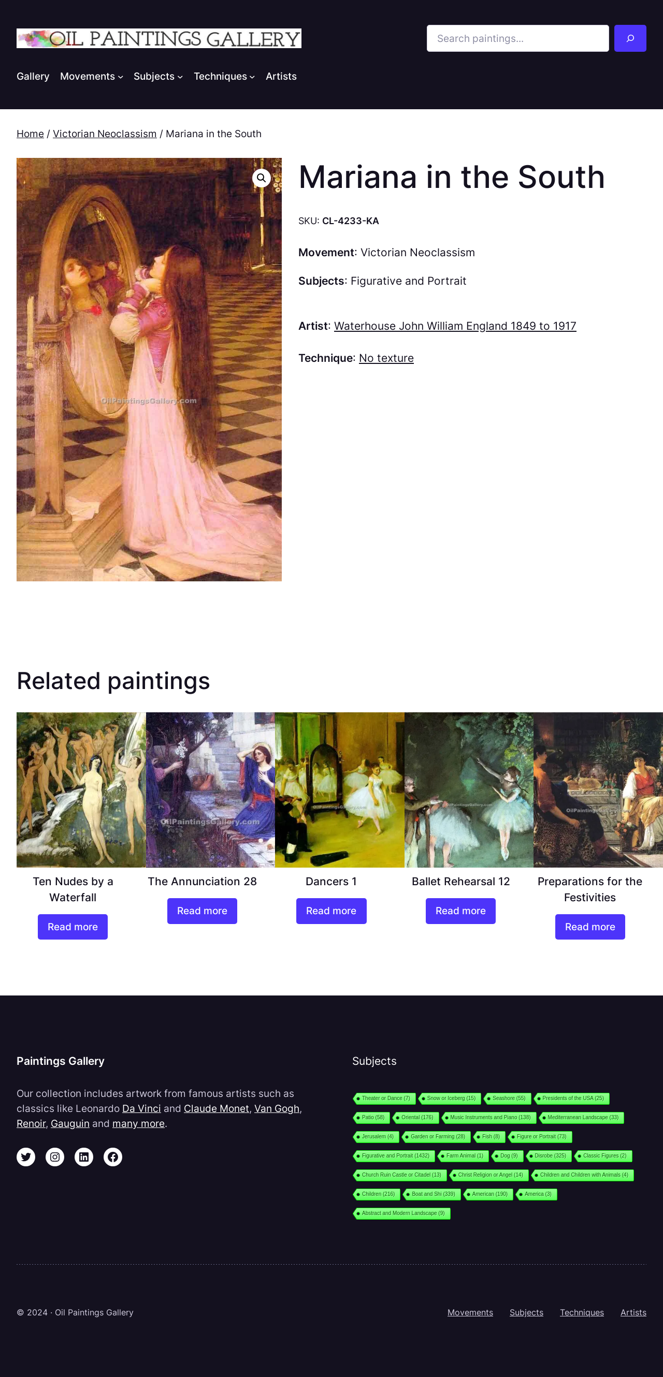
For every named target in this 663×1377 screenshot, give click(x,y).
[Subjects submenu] (180, 76)
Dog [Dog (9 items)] (508, 1156)
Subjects (526, 1312)
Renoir (31, 1123)
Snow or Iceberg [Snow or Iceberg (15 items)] (451, 1098)
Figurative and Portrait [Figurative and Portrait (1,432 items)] (395, 1156)
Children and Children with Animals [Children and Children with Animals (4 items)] (584, 1175)
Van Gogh (276, 1108)
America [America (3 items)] (538, 1194)
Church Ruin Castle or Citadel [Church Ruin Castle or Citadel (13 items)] (401, 1175)
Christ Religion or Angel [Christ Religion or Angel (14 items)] (490, 1175)
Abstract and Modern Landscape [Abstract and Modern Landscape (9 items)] (403, 1213)
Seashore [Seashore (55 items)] (509, 1098)
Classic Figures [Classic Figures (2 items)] (604, 1156)
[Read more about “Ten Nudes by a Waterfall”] (73, 927)
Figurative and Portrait (409, 280)
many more (138, 1123)
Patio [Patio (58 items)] (373, 1117)
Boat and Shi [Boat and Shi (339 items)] (433, 1194)
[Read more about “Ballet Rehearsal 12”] (461, 911)
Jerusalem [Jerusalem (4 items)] (378, 1136)
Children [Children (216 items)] (378, 1194)
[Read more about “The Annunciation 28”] (202, 911)
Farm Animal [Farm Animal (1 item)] (464, 1156)
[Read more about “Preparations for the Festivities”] (590, 927)
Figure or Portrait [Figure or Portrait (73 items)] (542, 1136)
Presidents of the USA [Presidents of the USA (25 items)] (573, 1098)
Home (30, 133)
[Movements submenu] (121, 76)
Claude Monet (216, 1108)
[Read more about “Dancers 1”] (331, 911)
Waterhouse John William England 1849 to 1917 (455, 325)
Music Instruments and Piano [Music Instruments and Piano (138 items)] (491, 1117)
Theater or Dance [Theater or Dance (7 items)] (386, 1098)
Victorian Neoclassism (105, 133)
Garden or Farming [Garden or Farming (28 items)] (438, 1136)
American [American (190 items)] (490, 1194)
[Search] (630, 38)
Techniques (582, 1312)
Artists (633, 1312)
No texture (386, 357)
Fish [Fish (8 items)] (491, 1136)
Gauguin (70, 1123)
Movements (470, 1312)
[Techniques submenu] (252, 76)
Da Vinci (141, 1108)
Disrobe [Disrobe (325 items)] (551, 1156)
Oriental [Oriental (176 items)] (417, 1117)
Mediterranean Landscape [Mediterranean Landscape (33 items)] (583, 1117)
